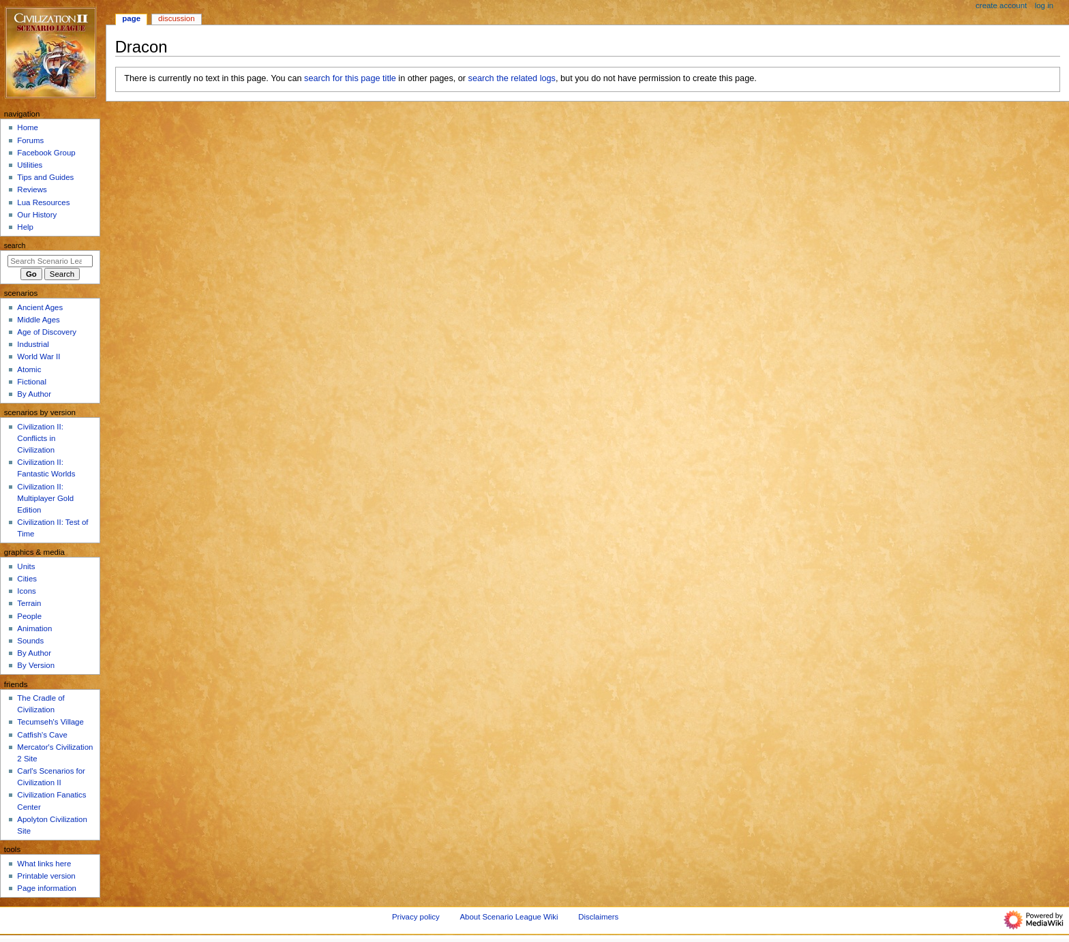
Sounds (30, 641)
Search (15, 245)
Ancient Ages (40, 307)
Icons (26, 591)
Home (27, 127)
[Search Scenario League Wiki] (50, 261)
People (29, 616)
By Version (36, 665)
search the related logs (512, 78)
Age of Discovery (46, 332)
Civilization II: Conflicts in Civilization (40, 438)
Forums (30, 140)
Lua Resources (43, 202)
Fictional (31, 382)
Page (131, 18)
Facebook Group (46, 153)
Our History (37, 215)
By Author (34, 394)
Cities (27, 579)
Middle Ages (38, 320)
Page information (46, 888)
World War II (38, 356)
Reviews (31, 189)
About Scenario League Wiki (509, 917)
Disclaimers (598, 917)
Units (26, 566)
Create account (1001, 5)
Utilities (29, 165)
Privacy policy (416, 917)
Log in (1044, 5)
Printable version (46, 876)
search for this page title (350, 78)
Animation (34, 628)
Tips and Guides (45, 177)
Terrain (29, 603)
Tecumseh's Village (50, 722)
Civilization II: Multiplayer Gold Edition (45, 498)
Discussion (176, 18)
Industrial (32, 344)
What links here (44, 864)
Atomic (29, 369)
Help (25, 227)
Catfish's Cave (42, 735)
